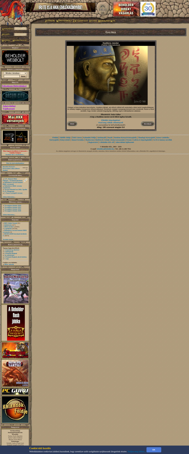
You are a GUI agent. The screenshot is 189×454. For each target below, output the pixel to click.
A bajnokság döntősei (11, 250)
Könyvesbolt (65, 140)
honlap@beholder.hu (15, 432)
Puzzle (109, 137)
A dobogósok (8, 251)
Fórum (128, 140)
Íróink (107, 140)
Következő (147, 124)
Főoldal (55, 137)
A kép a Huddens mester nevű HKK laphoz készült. (111, 117)
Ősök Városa (77, 137)
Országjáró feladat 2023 (12, 207)
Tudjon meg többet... (137, 451)
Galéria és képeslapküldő (142, 140)
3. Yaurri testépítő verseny (13, 193)
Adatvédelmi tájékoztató (124, 142)
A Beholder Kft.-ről (106, 142)
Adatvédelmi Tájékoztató (9, 107)
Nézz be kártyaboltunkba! (15, 163)
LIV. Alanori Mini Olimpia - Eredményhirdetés (12, 179)
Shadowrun (89, 140)
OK (153, 450)
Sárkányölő (101, 137)
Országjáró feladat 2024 (12, 205)
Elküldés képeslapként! (110, 120)
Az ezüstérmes (9, 255)
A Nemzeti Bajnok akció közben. (15, 257)
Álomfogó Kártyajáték (146, 137)
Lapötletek (8, 228)
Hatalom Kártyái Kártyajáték (125, 137)
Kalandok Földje (89, 137)
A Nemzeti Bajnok (10, 253)
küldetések (8, 225)
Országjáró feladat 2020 (12, 211)
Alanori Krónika (77, 140)
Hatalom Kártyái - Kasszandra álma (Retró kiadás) (11, 168)
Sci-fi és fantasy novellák (162, 140)
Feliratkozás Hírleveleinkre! (14, 86)
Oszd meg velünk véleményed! (110, 122)
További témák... (8, 239)
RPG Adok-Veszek (10, 223)
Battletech (99, 140)
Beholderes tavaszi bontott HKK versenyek (13, 183)
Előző (72, 124)
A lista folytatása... (9, 197)
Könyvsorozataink (118, 140)
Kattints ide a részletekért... (15, 154)
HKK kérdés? (9, 227)
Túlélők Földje (65, 137)
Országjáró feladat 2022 (12, 209)
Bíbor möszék (9, 264)
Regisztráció (93, 142)
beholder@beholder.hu (105, 149)
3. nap (6, 259)
